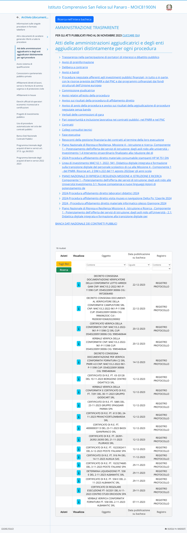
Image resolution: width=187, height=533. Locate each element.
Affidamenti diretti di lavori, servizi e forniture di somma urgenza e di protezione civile (30, 92)
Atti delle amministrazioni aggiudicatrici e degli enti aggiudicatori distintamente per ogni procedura (30, 59)
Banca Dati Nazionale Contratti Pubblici (27, 144)
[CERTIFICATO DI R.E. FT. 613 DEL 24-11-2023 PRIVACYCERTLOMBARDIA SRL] (79, 416)
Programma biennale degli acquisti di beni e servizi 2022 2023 (30, 167)
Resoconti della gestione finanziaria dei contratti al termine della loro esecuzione (113, 140)
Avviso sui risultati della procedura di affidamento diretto (98, 100)
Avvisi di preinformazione (78, 62)
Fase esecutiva (71, 135)
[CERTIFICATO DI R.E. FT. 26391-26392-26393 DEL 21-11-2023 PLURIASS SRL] (79, 439)
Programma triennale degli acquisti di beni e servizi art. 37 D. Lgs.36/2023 (30, 154)
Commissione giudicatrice (78, 90)
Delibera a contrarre (75, 67)
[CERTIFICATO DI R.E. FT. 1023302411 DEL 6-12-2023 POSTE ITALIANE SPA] (79, 449)
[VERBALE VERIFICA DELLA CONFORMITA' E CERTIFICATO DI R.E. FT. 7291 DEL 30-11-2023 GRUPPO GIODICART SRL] (79, 392)
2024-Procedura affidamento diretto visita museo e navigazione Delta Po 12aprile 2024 (117, 198)
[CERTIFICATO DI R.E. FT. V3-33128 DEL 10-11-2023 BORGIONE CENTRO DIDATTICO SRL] (79, 378)
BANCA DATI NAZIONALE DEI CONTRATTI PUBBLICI (86, 223)
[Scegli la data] (139, 268)
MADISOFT (181, 529)
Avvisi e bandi (70, 72)
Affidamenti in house (26, 101)
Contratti (67, 124)
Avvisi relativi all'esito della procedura (86, 95)
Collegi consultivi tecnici (77, 130)
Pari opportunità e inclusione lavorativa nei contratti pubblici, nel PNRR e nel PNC (113, 119)
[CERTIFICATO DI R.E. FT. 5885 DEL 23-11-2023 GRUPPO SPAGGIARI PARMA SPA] (79, 405)
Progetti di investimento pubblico (28, 122)
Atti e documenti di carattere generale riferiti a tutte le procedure (30, 45)
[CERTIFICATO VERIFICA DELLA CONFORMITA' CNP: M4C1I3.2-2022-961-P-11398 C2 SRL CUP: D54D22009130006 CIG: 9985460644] (79, 328)
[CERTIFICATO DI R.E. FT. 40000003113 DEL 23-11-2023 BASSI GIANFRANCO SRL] (79, 428)
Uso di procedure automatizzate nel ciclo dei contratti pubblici (29, 132)
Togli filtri (64, 264)
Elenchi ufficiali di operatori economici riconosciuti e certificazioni (29, 110)
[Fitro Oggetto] (106, 268)
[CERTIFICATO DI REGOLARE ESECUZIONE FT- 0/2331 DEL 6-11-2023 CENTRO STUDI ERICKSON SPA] (79, 490)
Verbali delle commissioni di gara (83, 114)
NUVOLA (169, 529)
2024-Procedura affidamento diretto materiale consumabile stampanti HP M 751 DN (115, 158)
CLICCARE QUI (131, 35)
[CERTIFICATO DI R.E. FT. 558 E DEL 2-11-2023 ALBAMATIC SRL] (79, 480)
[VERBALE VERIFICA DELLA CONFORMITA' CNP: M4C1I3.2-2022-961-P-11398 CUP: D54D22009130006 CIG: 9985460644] (79, 343)
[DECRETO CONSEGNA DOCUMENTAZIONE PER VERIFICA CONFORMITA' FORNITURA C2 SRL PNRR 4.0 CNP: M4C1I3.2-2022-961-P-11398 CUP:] (79, 362)
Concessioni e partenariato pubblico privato (29, 81)
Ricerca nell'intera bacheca (74, 19)
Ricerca (64, 269)
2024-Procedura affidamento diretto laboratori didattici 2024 (100, 193)
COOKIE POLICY (7, 529)
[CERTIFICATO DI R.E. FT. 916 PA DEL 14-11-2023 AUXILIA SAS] (79, 457)
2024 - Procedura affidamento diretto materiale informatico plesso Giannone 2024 (114, 203)
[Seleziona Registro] (161, 268)
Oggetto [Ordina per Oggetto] (106, 255)
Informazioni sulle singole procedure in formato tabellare (28, 33)
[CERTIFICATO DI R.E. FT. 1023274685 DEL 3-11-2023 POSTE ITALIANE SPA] (79, 464)
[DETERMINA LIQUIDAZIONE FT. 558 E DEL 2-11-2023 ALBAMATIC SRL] (79, 472)
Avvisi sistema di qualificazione (24, 72)
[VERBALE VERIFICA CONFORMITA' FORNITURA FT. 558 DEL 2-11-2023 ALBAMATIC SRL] (79, 501)
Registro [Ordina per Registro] (161, 255)
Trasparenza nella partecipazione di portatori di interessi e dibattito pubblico (110, 57)
